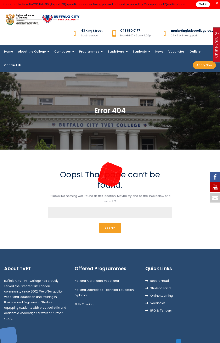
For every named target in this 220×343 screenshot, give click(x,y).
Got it (203, 4)
